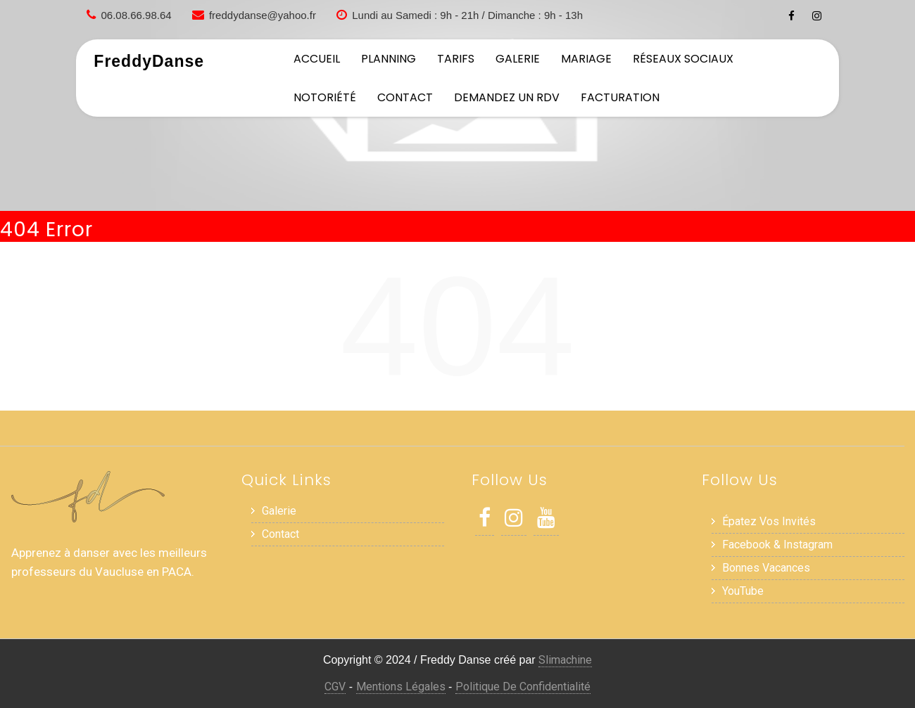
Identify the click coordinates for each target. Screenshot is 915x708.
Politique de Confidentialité (523, 686)
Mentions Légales (401, 686)
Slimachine (565, 660)
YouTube (743, 591)
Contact (405, 97)
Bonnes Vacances (766, 567)
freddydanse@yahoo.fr (262, 15)
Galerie (518, 59)
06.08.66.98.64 (136, 15)
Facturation (620, 97)
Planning (388, 59)
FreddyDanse (149, 61)
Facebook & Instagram (777, 544)
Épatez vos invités (769, 521)
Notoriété (325, 97)
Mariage (586, 59)
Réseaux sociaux (683, 59)
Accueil (317, 59)
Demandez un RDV (507, 97)
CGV (335, 686)
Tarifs (455, 59)
